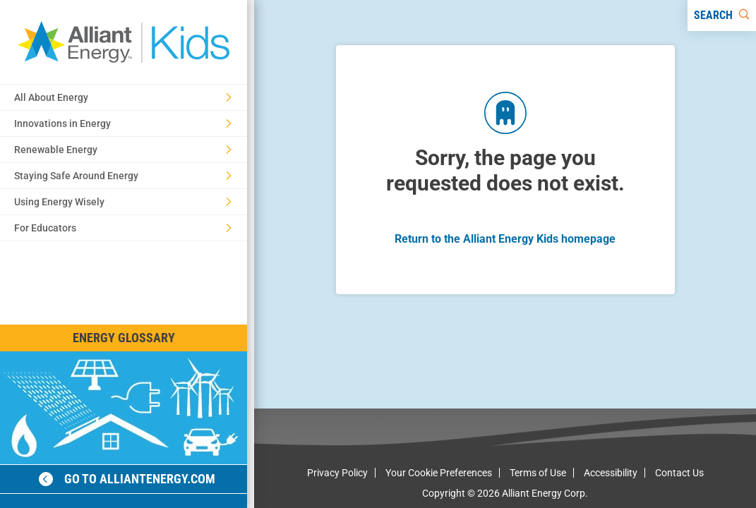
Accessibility (610, 472)
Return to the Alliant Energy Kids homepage (505, 239)
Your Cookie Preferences (438, 472)
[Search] (722, 15)
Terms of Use (538, 472)
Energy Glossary (124, 337)
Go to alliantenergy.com (127, 478)
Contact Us (679, 472)
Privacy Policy (337, 472)
